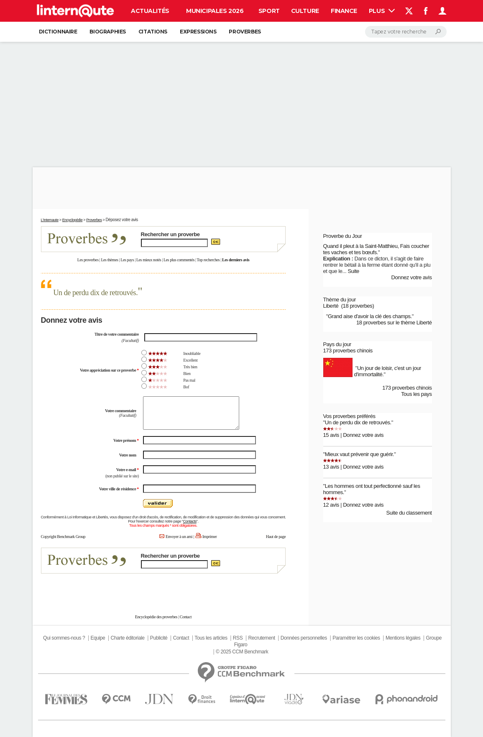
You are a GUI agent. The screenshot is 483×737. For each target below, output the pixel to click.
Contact (186, 617)
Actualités (150, 11)
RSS (238, 638)
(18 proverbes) (357, 306)
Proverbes (245, 31)
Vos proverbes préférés (349, 416)
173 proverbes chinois (348, 350)
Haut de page (276, 536)
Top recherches (208, 260)
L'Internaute (50, 220)
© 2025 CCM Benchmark (242, 652)
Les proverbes (88, 260)
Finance (344, 11)
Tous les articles (210, 638)
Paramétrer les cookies (356, 638)
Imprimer (209, 536)
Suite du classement (409, 513)
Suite (353, 271)
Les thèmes (109, 260)
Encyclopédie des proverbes (156, 617)
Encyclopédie (72, 220)
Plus (382, 11)
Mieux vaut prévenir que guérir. (359, 454)
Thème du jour (339, 299)
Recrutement (261, 638)
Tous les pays (416, 394)
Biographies (107, 31)
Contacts (190, 521)
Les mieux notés (148, 260)
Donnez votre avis (411, 277)
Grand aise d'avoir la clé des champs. (370, 316)
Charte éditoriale (128, 638)
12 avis (331, 505)
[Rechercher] (406, 32)
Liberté (331, 306)
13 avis (331, 467)
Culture (305, 11)
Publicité (159, 638)
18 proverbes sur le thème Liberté (394, 322)
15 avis (331, 435)
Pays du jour (337, 344)
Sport (269, 11)
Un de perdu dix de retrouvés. (96, 292)
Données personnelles (304, 638)
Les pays (127, 260)
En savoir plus (267, 589)
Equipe (97, 638)
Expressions (198, 31)
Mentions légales (403, 638)
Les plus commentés (179, 260)
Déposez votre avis (121, 219)
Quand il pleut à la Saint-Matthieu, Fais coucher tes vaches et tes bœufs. (376, 249)
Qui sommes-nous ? (64, 638)
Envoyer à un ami (179, 536)
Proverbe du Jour (342, 236)
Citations (152, 31)
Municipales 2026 (214, 11)
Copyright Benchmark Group (63, 536)
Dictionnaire (58, 31)
